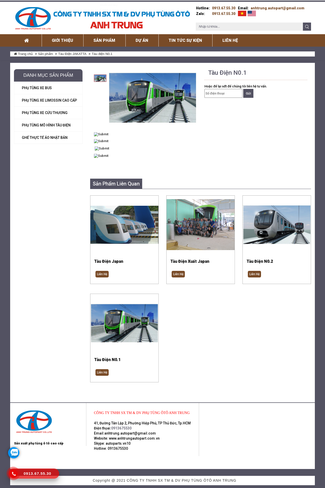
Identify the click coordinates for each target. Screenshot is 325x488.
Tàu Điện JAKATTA (72, 52)
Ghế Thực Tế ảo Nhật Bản (45, 136)
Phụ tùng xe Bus (37, 86)
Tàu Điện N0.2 (260, 259)
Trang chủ (23, 52)
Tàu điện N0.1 (107, 358)
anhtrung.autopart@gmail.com (277, 6)
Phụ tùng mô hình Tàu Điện (46, 123)
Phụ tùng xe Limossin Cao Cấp (49, 99)
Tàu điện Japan (108, 259)
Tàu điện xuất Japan (189, 259)
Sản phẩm (45, 52)
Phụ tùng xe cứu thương (45, 111)
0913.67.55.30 (223, 6)
